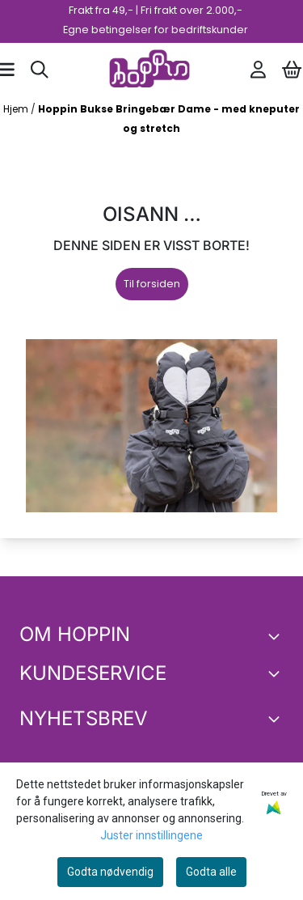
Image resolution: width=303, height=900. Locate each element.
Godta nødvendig (110, 871)
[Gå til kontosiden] (258, 69)
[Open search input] (39, 70)
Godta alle (211, 871)
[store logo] (149, 69)
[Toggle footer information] (277, 636)
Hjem (17, 109)
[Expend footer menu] (277, 673)
